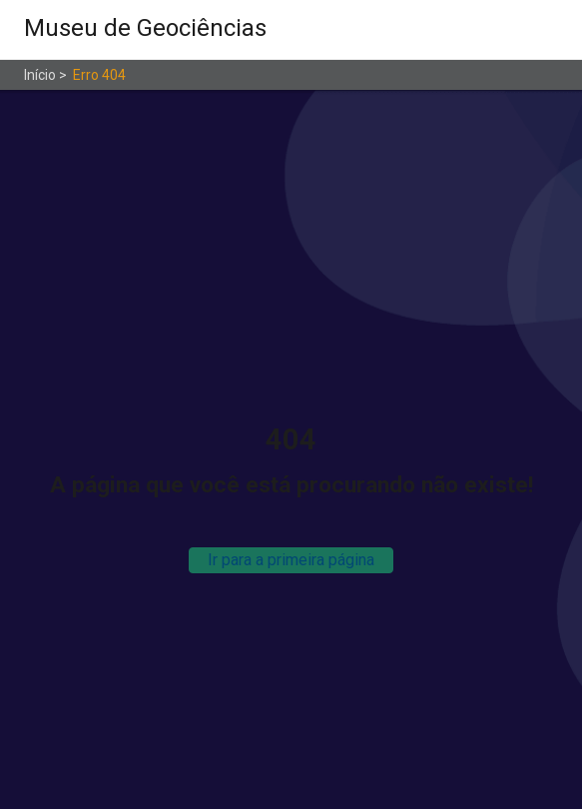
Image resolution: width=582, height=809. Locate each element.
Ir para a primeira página (291, 559)
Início (40, 75)
